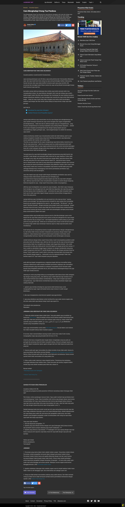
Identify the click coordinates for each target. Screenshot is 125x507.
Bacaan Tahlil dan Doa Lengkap (88, 37)
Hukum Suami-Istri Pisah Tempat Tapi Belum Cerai (90, 60)
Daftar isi (57, 2)
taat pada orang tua (51, 327)
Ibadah (78, 2)
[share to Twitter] (68, 25)
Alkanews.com (61, 501)
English (84, 2)
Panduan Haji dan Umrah (84, 103)
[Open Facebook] (88, 501)
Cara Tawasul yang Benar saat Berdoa (90, 81)
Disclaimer (39, 501)
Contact (32, 501)
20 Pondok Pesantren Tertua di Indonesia (88, 66)
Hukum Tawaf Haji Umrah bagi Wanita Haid (89, 106)
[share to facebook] (61, 25)
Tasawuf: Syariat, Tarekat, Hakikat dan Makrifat (90, 76)
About (27, 501)
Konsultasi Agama (30, 487)
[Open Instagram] (95, 501)
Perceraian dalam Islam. (44, 464)
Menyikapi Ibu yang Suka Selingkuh (38, 110)
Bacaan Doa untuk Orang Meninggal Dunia (90, 44)
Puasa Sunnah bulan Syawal (85, 95)
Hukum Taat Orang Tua (30, 374)
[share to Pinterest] (73, 25)
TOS (54, 501)
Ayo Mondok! (48, 2)
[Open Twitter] (92, 501)
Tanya (63, 2)
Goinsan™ (44, 506)
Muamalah (71, 2)
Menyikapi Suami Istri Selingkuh (33, 370)
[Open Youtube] (99, 501)
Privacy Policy (48, 501)
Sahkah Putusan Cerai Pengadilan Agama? (40, 113)
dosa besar (33, 317)
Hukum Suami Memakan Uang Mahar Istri (90, 55)
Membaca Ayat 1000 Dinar (87, 40)
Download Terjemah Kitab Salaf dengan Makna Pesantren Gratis (89, 50)
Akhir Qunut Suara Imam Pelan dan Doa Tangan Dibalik (90, 71)
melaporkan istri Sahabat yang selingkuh (61, 352)
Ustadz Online (31, 24)
